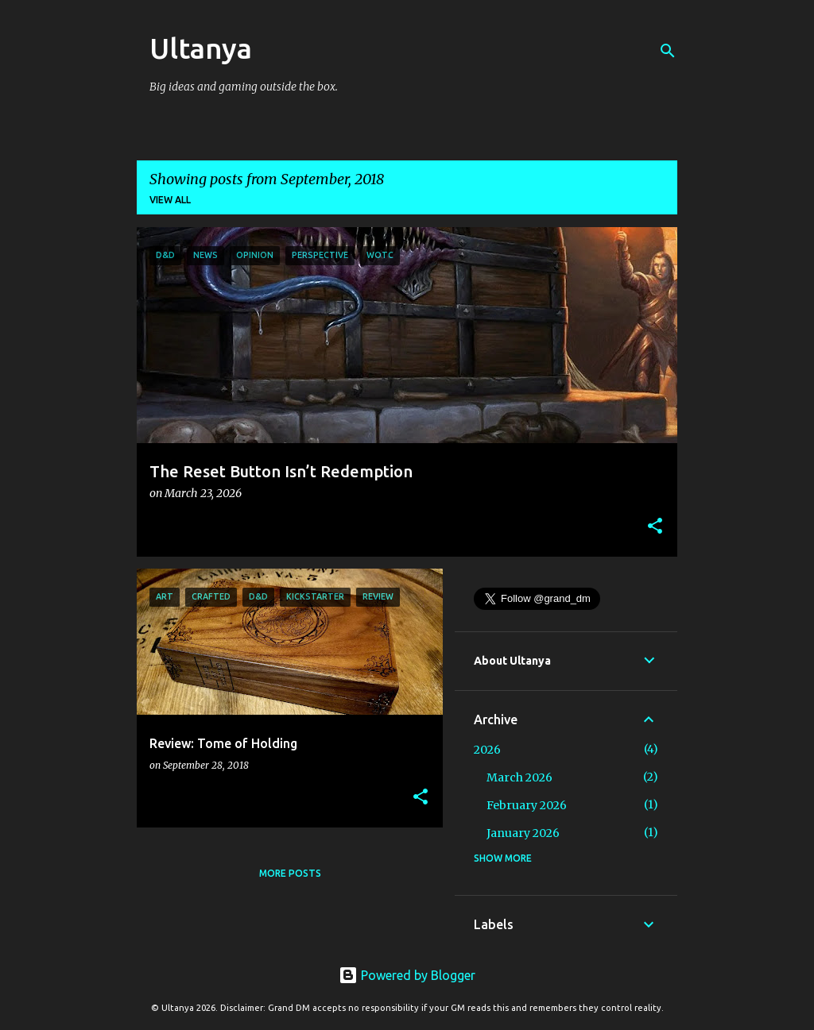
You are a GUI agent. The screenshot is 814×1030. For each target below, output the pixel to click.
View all (170, 200)
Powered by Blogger (407, 975)
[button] (655, 527)
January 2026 (523, 833)
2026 (487, 750)
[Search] (667, 51)
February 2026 (526, 805)
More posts (290, 873)
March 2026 (519, 777)
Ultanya (200, 48)
